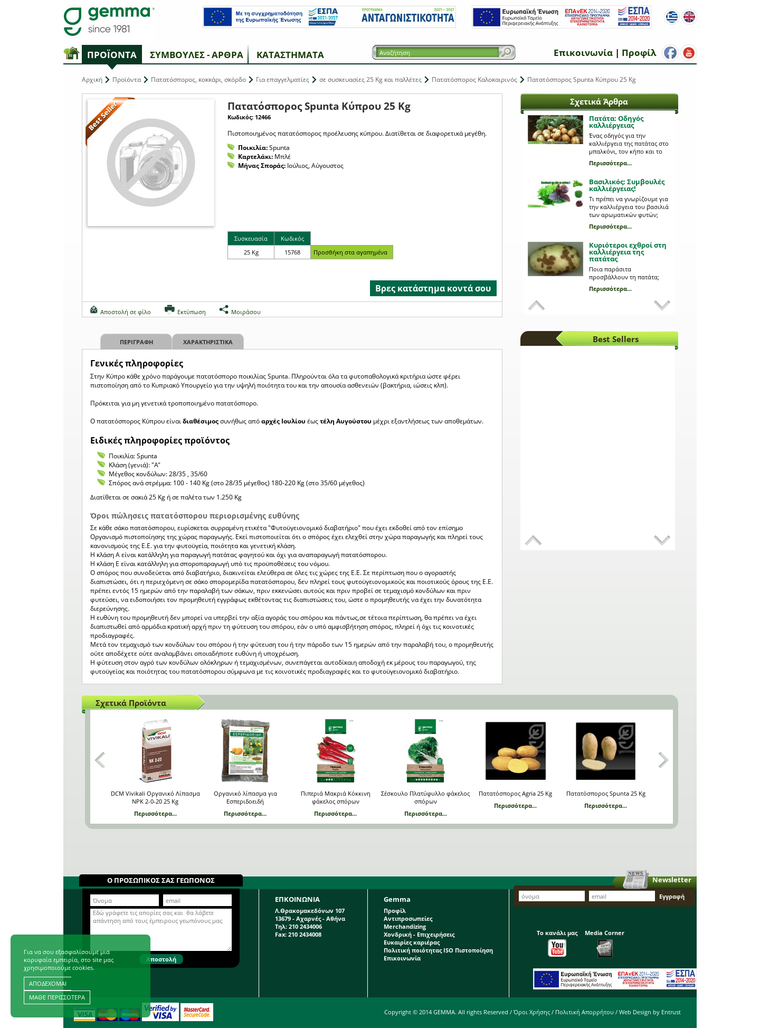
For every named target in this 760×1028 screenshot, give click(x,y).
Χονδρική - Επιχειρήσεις (419, 934)
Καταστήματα (290, 55)
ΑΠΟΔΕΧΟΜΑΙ (47, 983)
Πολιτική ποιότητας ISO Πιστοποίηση (438, 950)
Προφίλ (639, 52)
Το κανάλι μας (557, 943)
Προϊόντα (112, 55)
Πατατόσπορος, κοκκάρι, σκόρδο (198, 79)
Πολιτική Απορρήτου (584, 1012)
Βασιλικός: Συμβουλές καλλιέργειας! (626, 185)
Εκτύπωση (191, 312)
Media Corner (604, 943)
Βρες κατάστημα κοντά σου (433, 288)
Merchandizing (405, 926)
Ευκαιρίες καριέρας (412, 942)
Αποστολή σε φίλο (125, 312)
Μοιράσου (246, 312)
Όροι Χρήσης (532, 1012)
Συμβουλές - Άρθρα (196, 55)
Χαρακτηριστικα (208, 342)
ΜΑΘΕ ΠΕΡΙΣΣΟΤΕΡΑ (57, 997)
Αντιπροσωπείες (408, 918)
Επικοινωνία (583, 52)
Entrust (671, 1012)
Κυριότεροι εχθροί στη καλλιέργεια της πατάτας (628, 251)
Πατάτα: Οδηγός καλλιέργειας (616, 122)
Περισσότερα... (610, 163)
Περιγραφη (136, 342)
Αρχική (92, 79)
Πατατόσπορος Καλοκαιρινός (474, 79)
